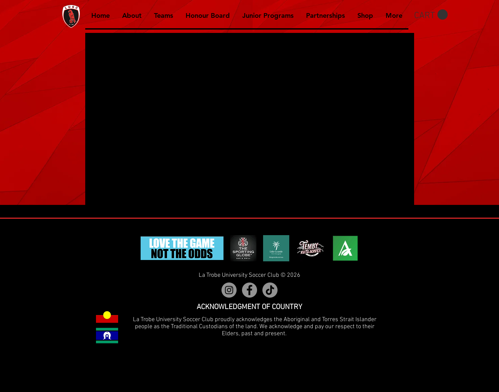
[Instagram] (229, 290)
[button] (431, 14)
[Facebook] (249, 290)
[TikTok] (270, 290)
